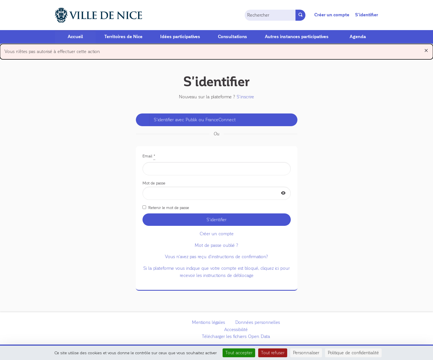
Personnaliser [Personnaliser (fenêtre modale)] (306, 352)
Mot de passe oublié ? (216, 245)
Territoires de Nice (123, 36)
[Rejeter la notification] (426, 50)
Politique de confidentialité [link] (353, 352)
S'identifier (366, 14)
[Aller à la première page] (92, 15)
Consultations (232, 36)
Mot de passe (216, 190)
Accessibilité (236, 329)
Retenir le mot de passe (165, 207)
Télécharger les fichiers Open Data (236, 336)
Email (216, 164)
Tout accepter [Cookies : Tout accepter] (238, 352)
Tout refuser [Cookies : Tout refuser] (272, 352)
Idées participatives (180, 36)
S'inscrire (245, 96)
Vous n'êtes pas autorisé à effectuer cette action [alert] (216, 50)
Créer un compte (331, 14)
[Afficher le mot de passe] (283, 193)
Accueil (75, 36)
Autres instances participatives (297, 36)
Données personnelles (257, 322)
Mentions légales (208, 322)
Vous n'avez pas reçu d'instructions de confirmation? (216, 256)
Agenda (358, 36)
